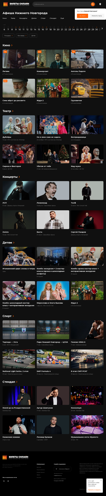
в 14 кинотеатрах (8, 103)
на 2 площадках (76, 140)
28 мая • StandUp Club (77, 410)
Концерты (23, 18)
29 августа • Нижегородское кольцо (48, 374)
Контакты (39, 477)
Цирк (4, 271)
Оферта (38, 474)
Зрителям (39, 467)
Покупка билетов (41, 469)
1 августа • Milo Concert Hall (45, 305)
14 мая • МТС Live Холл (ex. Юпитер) (13, 140)
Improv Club (6, 440)
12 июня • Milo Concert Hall (79, 205)
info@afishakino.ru (58, 475)
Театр (13, 18)
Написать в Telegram (62, 469)
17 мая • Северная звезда (78, 345)
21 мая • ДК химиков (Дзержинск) (47, 169)
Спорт (43, 18)
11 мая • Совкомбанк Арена (45, 345)
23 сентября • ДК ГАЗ (77, 169)
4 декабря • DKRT (42, 440)
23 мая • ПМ (74, 440)
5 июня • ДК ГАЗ (7, 169)
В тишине (40, 276)
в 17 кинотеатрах (8, 74)
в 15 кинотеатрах (76, 74)
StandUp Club (7, 410)
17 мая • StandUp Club (43, 410)
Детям (34, 18)
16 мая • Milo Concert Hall (10, 235)
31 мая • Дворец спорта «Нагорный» (13, 205)
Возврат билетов (41, 472)
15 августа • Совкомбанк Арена (46, 205)
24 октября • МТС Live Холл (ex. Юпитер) (49, 140)
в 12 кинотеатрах (42, 74)
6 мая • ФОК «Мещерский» (11, 345)
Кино (5, 18)
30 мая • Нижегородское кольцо (12, 374)
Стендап (53, 18)
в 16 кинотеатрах (76, 103)
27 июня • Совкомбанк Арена (46, 235)
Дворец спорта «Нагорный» (79, 235)
